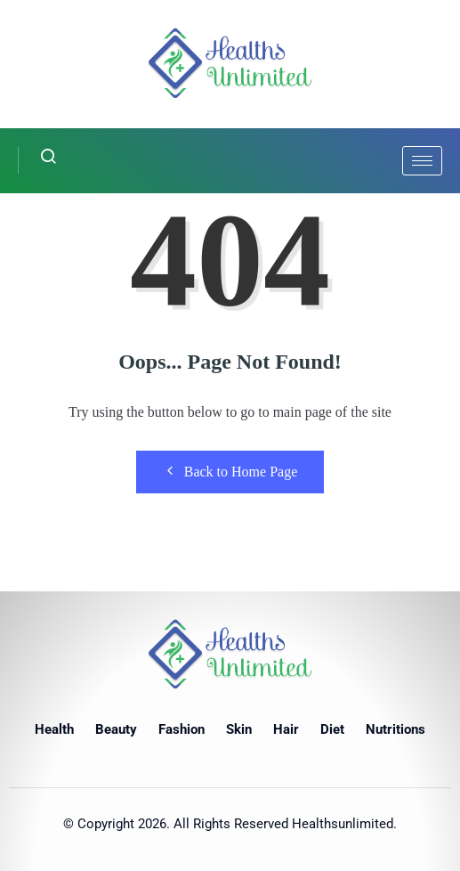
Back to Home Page (230, 471)
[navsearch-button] (38, 160)
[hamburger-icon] (422, 160)
